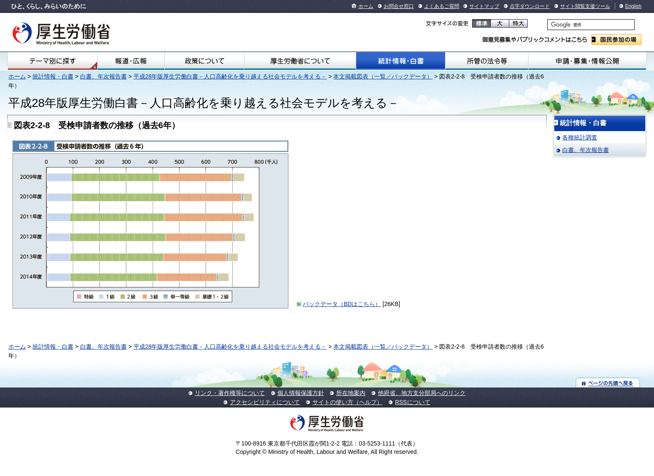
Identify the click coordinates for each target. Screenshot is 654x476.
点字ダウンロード (530, 6)
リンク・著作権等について (230, 393)
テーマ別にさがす (52, 61)
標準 (481, 23)
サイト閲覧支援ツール (585, 6)
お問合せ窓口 (399, 6)
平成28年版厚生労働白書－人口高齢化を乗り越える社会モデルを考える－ (230, 76)
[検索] (591, 25)
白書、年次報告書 (103, 76)
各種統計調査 (579, 137)
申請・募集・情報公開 (587, 61)
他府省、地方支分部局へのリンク (421, 393)
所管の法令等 (486, 61)
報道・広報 (131, 61)
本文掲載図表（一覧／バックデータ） (383, 76)
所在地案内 (350, 393)
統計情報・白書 (400, 61)
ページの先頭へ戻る (607, 382)
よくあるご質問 (441, 6)
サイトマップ (484, 6)
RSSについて (412, 402)
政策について (204, 61)
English (633, 6)
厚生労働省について (300, 61)
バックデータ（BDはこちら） (342, 304)
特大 (518, 23)
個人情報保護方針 (300, 393)
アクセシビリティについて (265, 402)
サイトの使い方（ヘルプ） (347, 402)
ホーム (365, 6)
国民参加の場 (616, 39)
